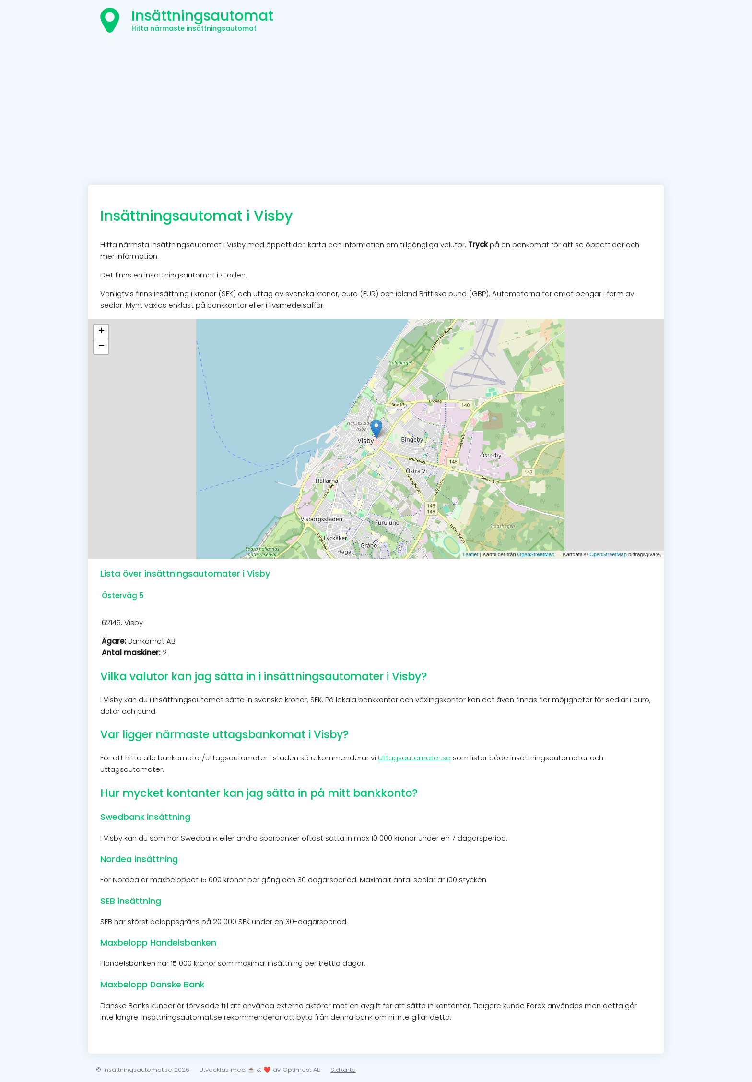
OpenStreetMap (536, 554)
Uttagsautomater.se (414, 758)
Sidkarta (343, 1070)
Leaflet (470, 554)
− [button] (101, 346)
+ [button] (101, 332)
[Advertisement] (376, 113)
